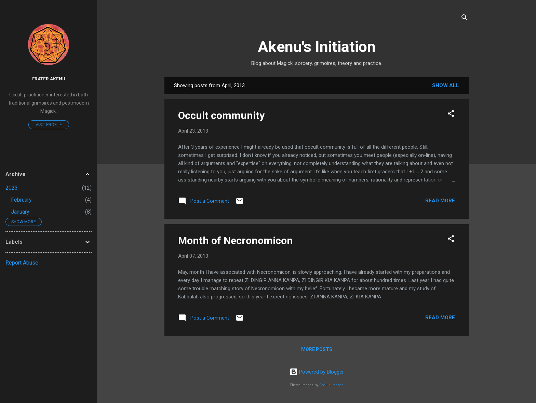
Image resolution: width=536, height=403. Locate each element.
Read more (440, 201)
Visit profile (49, 124)
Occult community (221, 115)
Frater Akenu (48, 78)
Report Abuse (21, 262)
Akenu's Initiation (317, 47)
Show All (445, 85)
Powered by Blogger (317, 372)
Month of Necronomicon (235, 240)
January (20, 212)
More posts (316, 349)
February (21, 200)
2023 (11, 188)
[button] (451, 114)
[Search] (464, 18)
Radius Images (331, 385)
